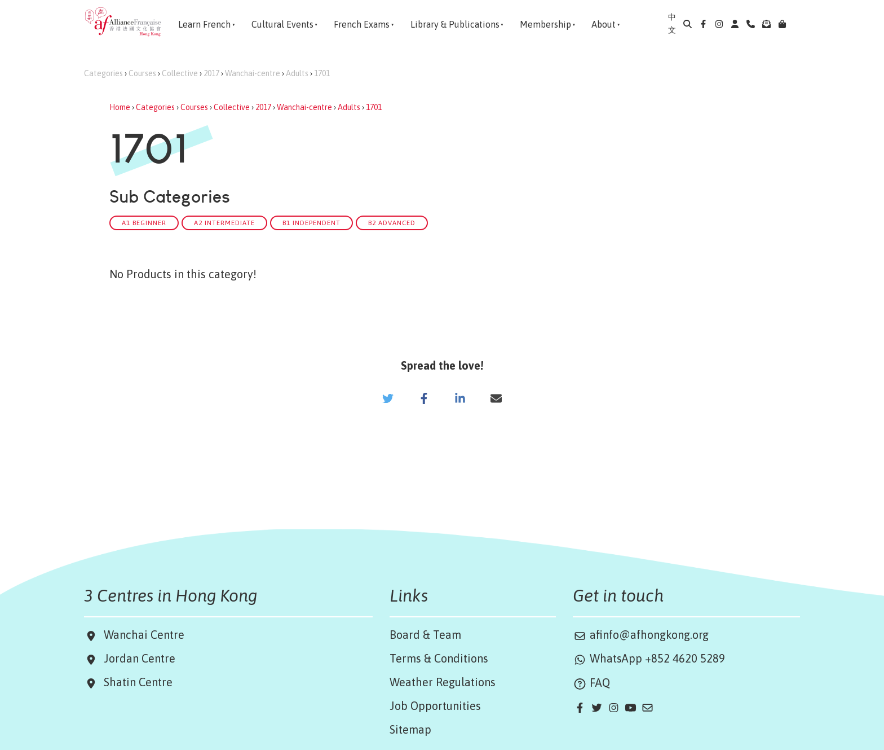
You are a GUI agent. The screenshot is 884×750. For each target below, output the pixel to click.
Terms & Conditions (439, 658)
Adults (297, 73)
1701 (322, 73)
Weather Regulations (443, 682)
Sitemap (410, 729)
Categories (103, 73)
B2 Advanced (392, 222)
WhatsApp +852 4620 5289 (649, 658)
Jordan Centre (136, 658)
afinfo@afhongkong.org (641, 634)
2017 (211, 73)
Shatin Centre (135, 682)
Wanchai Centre (145, 634)
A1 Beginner (144, 222)
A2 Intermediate (224, 222)
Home (119, 107)
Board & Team (425, 634)
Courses (142, 73)
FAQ (591, 682)
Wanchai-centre (252, 73)
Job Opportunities (435, 705)
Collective (180, 73)
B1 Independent (311, 222)
